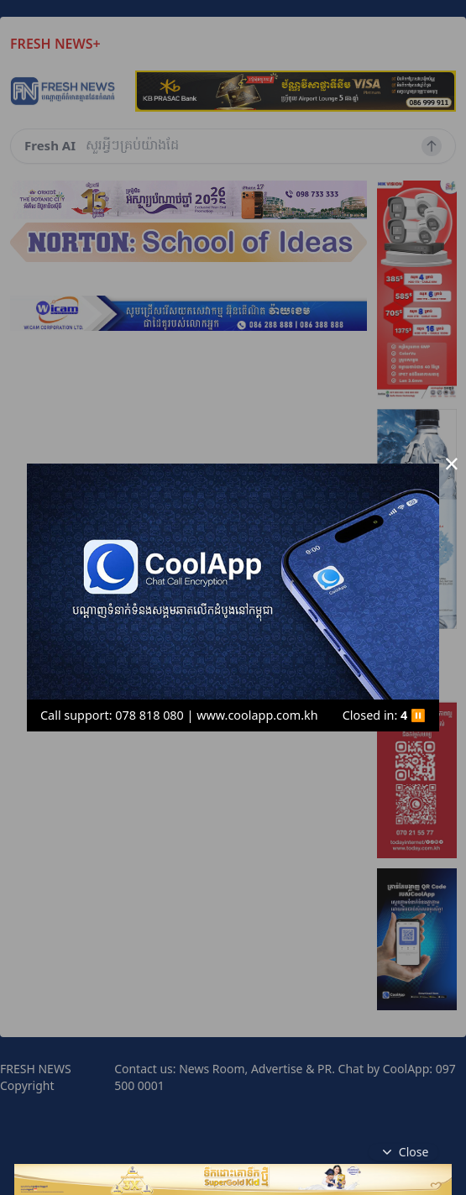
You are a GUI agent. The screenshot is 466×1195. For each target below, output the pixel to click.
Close (404, 1152)
